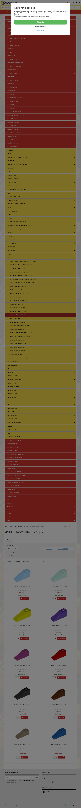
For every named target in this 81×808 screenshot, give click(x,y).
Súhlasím (40, 22)
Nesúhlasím (40, 30)
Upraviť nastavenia (40, 26)
